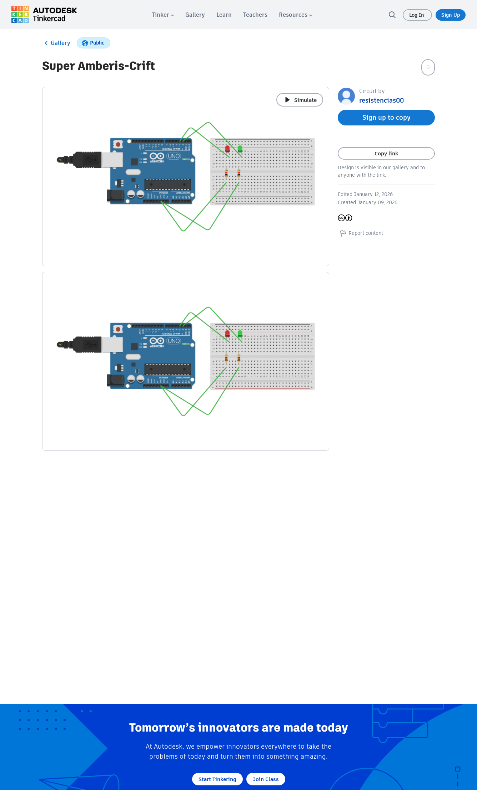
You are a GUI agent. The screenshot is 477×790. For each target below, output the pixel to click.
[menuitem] (162, 14)
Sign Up (450, 15)
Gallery (56, 43)
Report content (360, 233)
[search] (392, 14)
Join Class (266, 779)
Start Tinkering (217, 779)
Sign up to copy (386, 117)
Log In (417, 15)
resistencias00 (381, 100)
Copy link (386, 153)
